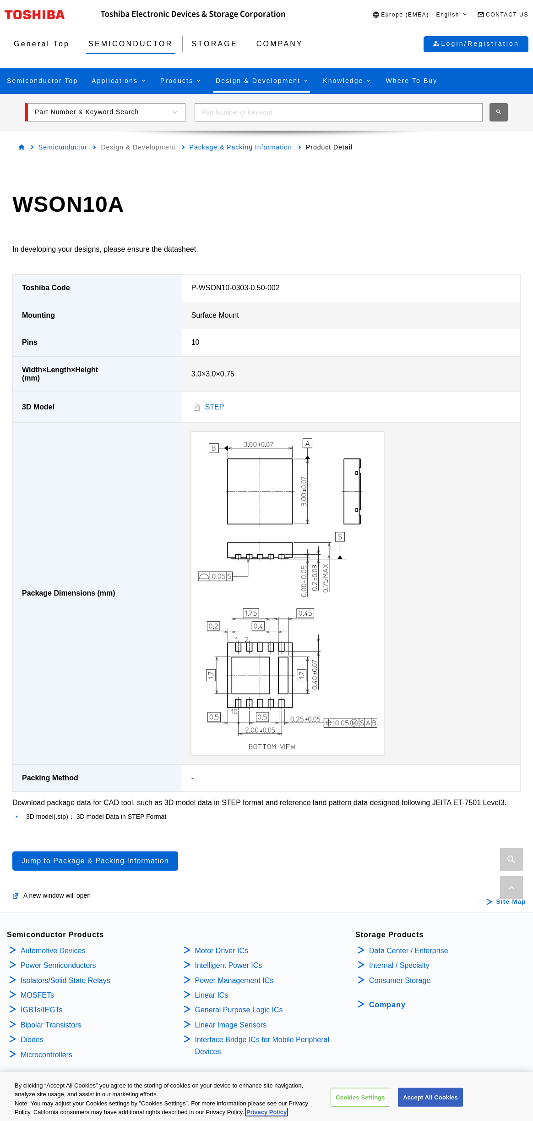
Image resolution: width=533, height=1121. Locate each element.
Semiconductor (62, 147)
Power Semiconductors (58, 965)
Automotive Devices (53, 951)
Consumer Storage (399, 980)
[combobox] (339, 112)
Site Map (511, 902)
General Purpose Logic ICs (239, 1010)
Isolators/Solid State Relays (65, 980)
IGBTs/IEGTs (42, 1010)
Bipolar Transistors (51, 1025)
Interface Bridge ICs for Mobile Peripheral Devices (262, 1045)
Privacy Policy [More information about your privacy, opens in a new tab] (266, 1117)
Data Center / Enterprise (408, 951)
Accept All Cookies (430, 1102)
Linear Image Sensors (231, 1025)
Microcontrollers (46, 1055)
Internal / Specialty (399, 965)
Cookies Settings (360, 1102)
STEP (214, 407)
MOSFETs (37, 995)
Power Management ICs (234, 980)
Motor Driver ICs (221, 951)
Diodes (32, 1040)
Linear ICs (211, 995)
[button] (420, 15)
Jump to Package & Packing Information (95, 861)
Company (387, 1005)
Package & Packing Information (241, 147)
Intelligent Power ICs (228, 965)
